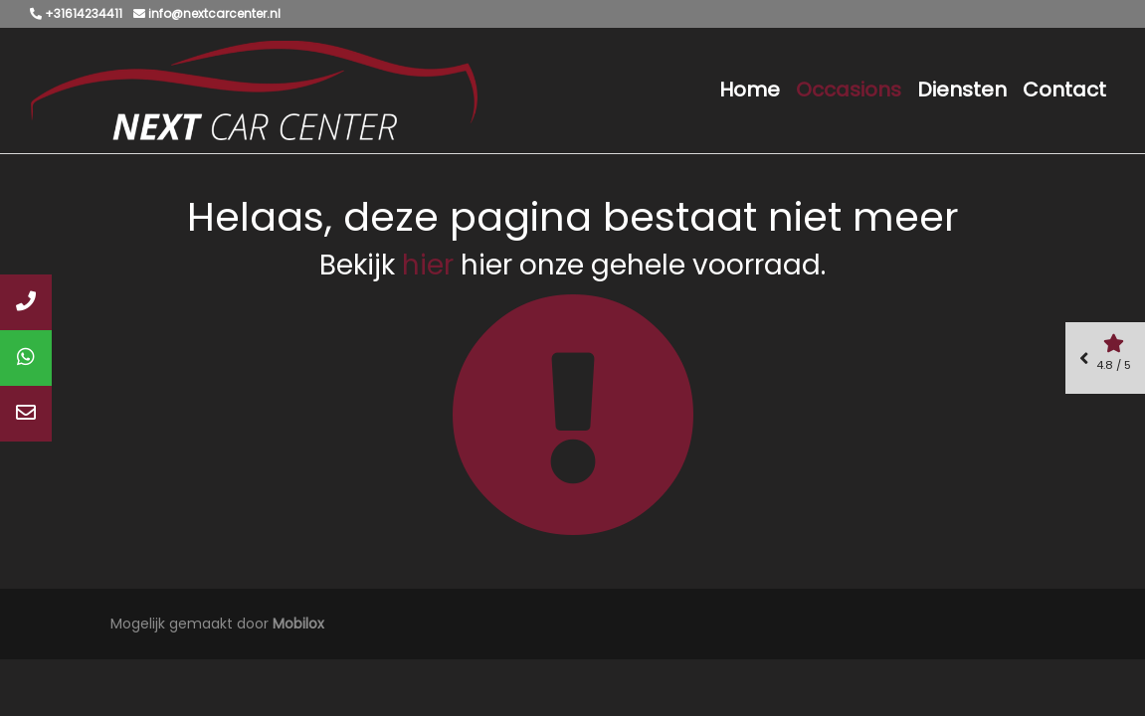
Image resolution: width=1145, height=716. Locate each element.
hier (428, 265)
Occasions (848, 89)
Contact (1064, 89)
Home (749, 89)
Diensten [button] (962, 89)
